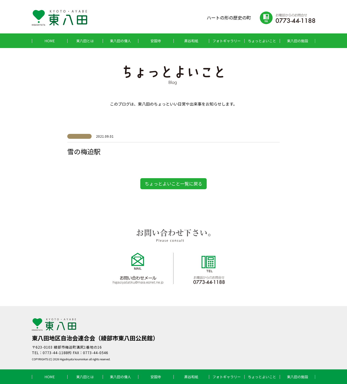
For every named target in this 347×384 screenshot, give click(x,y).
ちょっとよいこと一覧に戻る (173, 183)
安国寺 (155, 40)
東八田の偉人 (120, 40)
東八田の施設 (297, 40)
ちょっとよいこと (262, 40)
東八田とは (85, 40)
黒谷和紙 (191, 40)
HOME (49, 40)
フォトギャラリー (226, 40)
